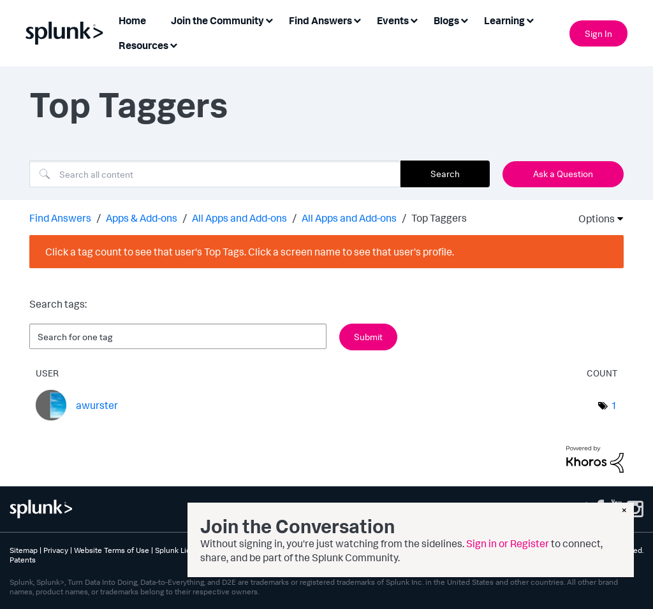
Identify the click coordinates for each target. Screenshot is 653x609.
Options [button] (592, 218)
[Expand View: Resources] (173, 44)
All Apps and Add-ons (239, 217)
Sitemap (24, 550)
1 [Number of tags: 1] (614, 405)
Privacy (55, 550)
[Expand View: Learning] (530, 19)
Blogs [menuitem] (446, 20)
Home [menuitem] (132, 20)
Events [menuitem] (393, 20)
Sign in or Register (507, 543)
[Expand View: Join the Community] (269, 19)
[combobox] (214, 174)
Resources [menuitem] (143, 45)
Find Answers (60, 217)
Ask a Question (563, 173)
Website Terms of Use (111, 550)
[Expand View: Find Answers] (357, 19)
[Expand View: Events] (413, 19)
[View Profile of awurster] (97, 405)
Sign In (598, 33)
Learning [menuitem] (504, 20)
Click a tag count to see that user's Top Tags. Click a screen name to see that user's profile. (249, 251)
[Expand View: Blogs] (464, 19)
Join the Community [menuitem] (217, 20)
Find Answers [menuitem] (320, 20)
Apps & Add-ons (141, 217)
